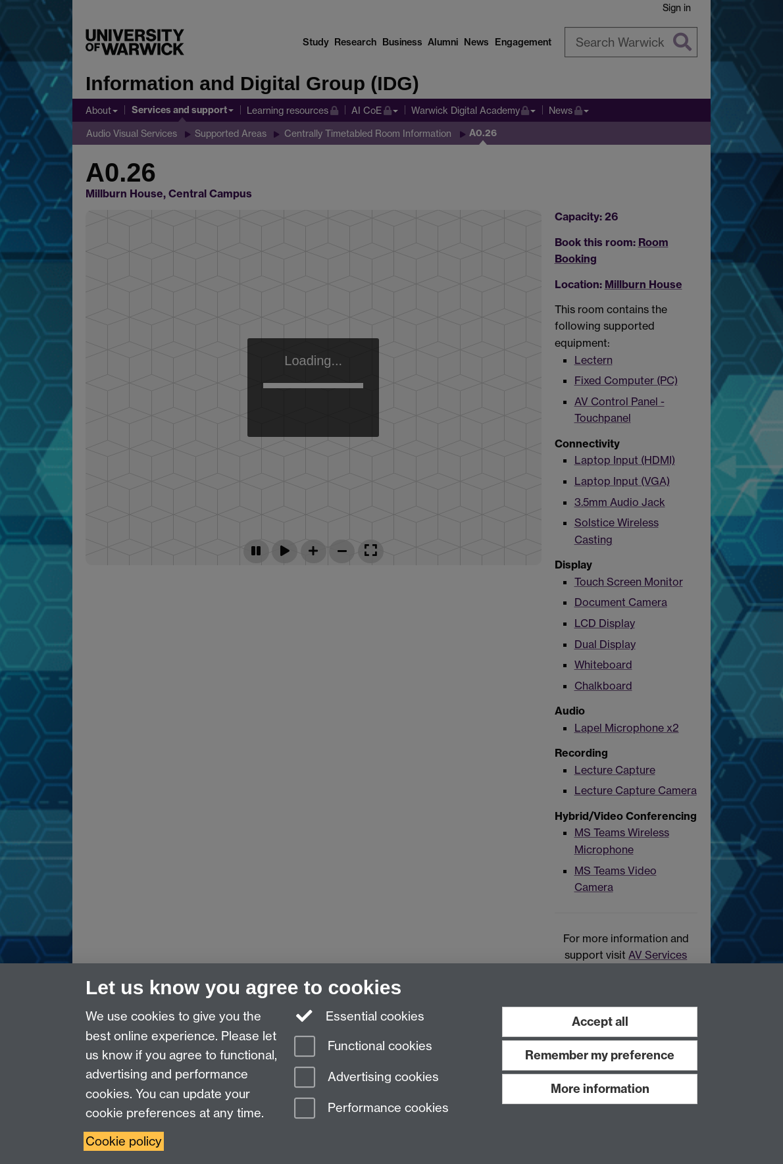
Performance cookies (371, 1109)
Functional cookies (363, 1047)
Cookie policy (124, 1141)
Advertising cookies (366, 1078)
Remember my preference (599, 1055)
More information (600, 1088)
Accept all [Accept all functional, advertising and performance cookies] (600, 1021)
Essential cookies (359, 1015)
